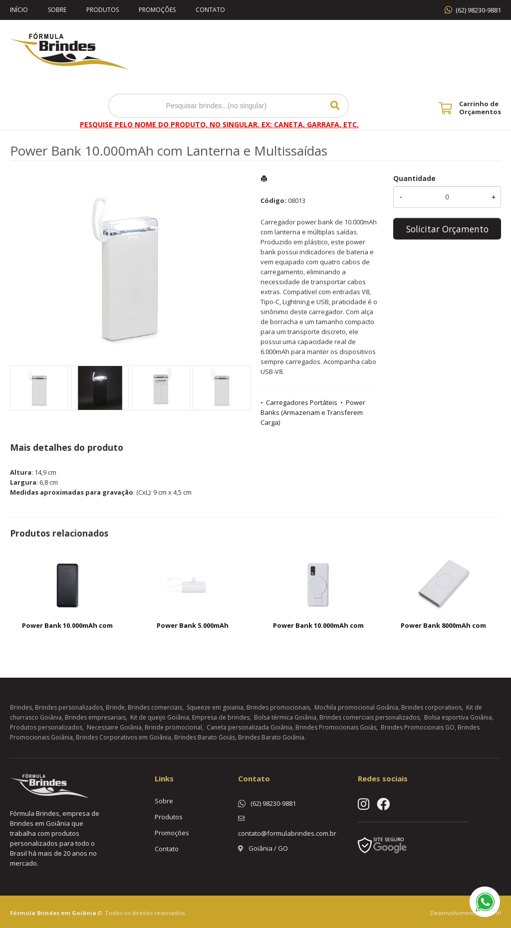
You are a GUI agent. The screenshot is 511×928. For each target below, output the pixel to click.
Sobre (57, 9)
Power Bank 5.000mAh (193, 625)
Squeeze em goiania (215, 707)
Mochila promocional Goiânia (356, 707)
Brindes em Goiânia (66, 913)
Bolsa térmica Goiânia (285, 717)
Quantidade (414, 178)
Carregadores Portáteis (301, 402)
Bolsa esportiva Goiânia (458, 717)
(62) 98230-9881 (478, 9)
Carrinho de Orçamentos (480, 108)
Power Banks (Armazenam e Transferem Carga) (312, 412)
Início (19, 9)
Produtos (102, 9)
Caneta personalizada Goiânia (249, 727)
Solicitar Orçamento (447, 229)
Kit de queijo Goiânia (159, 717)
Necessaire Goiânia (114, 727)
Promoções (157, 9)
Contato (210, 9)
